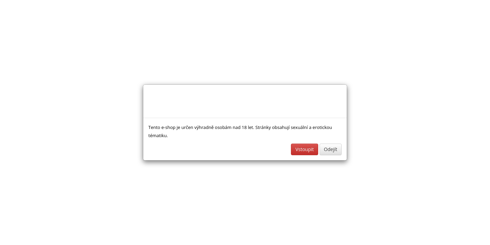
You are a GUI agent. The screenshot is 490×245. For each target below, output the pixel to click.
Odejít (330, 149)
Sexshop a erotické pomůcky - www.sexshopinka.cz (196, 101)
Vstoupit (304, 149)
